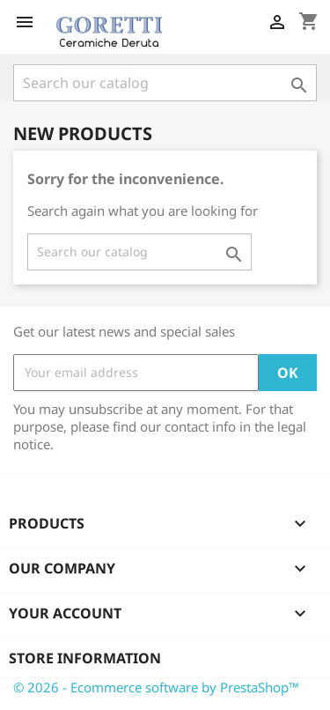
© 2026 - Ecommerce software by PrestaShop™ (156, 687)
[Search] (165, 82)
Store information (85, 658)
